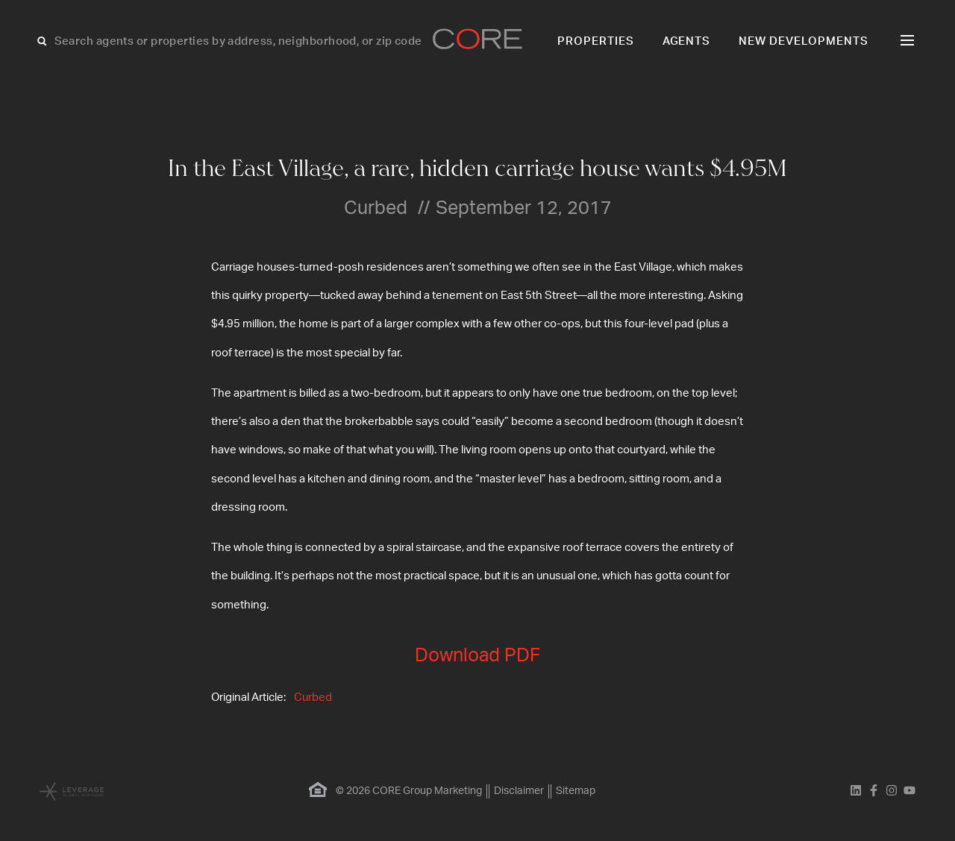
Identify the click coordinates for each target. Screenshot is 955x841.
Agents (687, 41)
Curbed (313, 697)
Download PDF (477, 655)
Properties (595, 41)
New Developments (803, 41)
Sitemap (575, 791)
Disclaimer (519, 791)
